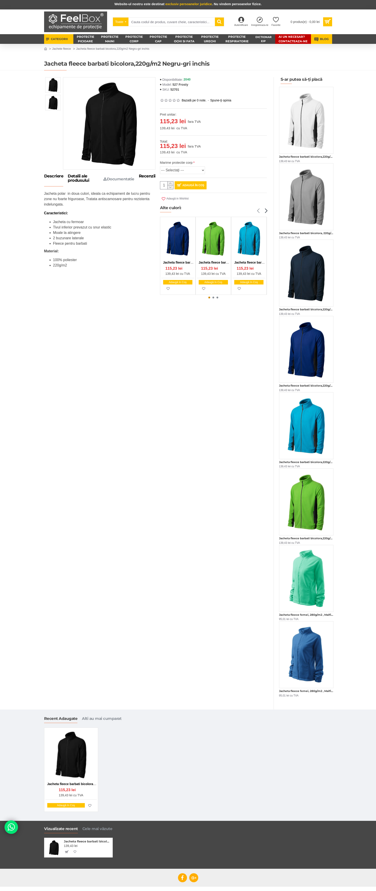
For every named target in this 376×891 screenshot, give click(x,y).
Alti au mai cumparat (101, 718)
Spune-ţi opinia (220, 100)
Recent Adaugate (61, 718)
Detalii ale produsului (78, 178)
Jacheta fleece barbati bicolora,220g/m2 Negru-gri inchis (87, 841)
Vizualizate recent (61, 828)
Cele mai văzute (97, 828)
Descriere (53, 176)
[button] (258, 211)
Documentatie (118, 179)
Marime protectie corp (176, 162)
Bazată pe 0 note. (194, 100)
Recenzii (147, 176)
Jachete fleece (61, 48)
